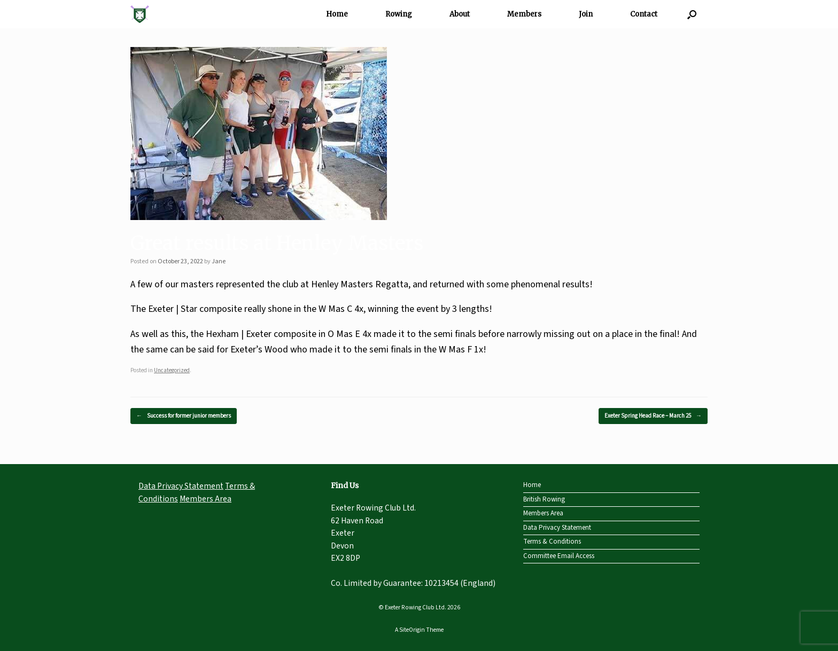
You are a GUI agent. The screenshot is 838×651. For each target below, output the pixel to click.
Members (524, 14)
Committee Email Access (558, 556)
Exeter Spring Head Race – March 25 (653, 416)
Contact (643, 14)
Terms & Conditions (552, 541)
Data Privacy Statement (180, 486)
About (459, 14)
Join (586, 14)
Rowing (398, 14)
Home (337, 14)
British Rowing (544, 499)
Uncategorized (172, 370)
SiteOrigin (412, 629)
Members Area (205, 499)
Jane (219, 261)
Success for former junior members (183, 416)
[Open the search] (692, 14)
